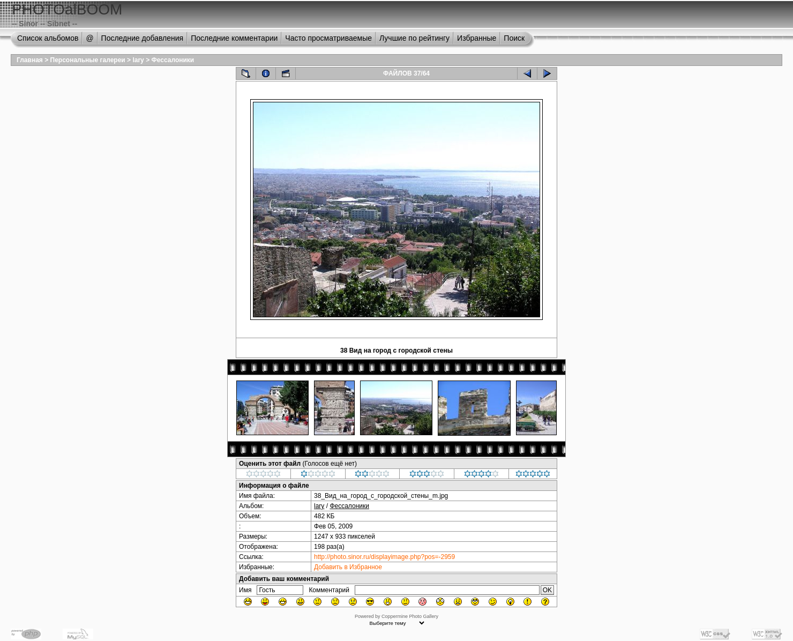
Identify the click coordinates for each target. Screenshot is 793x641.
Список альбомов (47, 38)
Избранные (476, 38)
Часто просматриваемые (328, 38)
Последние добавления (142, 38)
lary (138, 60)
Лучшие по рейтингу (414, 38)
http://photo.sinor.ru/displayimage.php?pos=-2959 (384, 557)
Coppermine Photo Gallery (409, 616)
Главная (30, 60)
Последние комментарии (234, 38)
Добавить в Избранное (348, 567)
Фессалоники (172, 60)
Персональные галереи (87, 60)
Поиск (514, 38)
